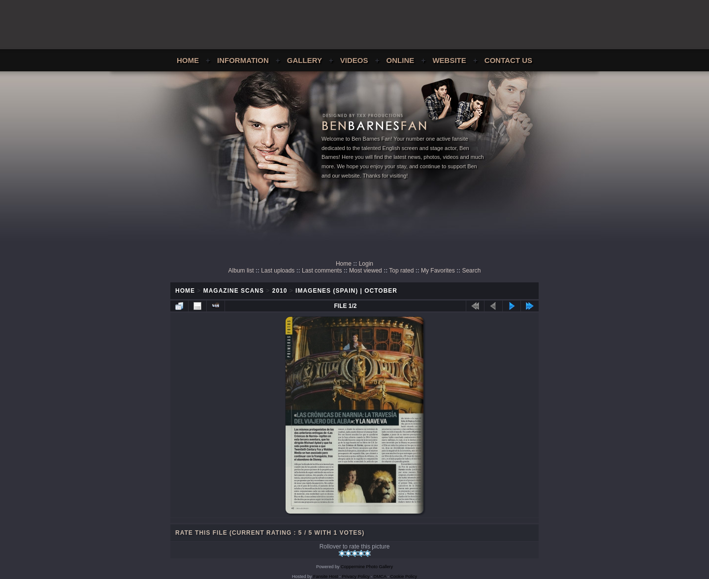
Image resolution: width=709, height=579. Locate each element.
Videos (354, 60)
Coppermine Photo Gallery (367, 566)
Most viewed (365, 270)
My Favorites (438, 270)
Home (188, 60)
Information (243, 60)
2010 (280, 290)
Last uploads (277, 270)
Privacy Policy (356, 576)
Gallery (304, 60)
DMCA (380, 576)
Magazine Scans (233, 290)
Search (471, 270)
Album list (241, 270)
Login (366, 263)
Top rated (401, 270)
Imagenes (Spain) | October (346, 290)
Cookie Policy (404, 576)
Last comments (322, 270)
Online (401, 60)
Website (449, 60)
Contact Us (508, 60)
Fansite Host (325, 576)
